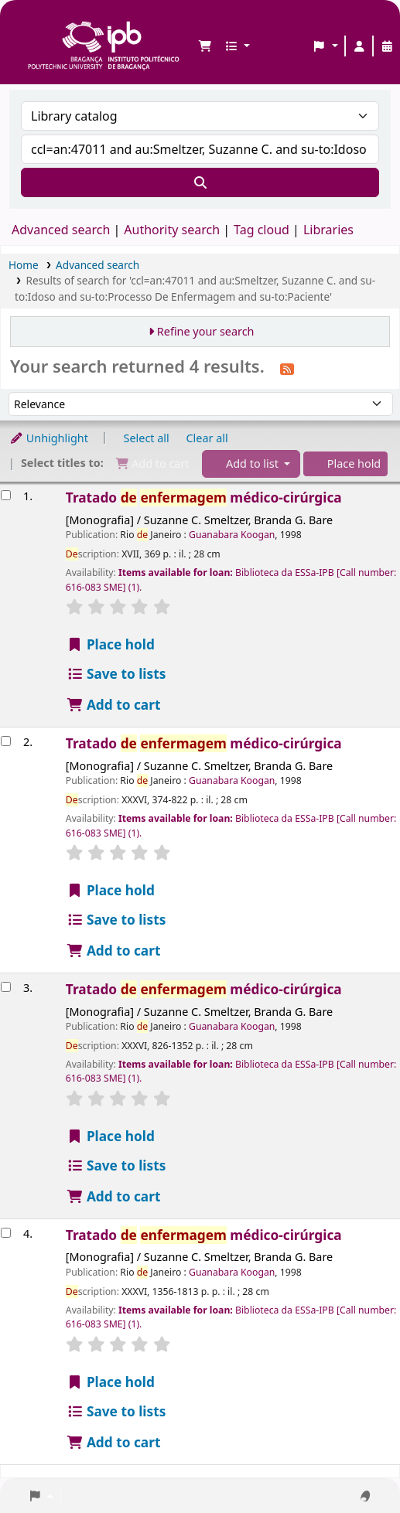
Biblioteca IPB (31, 24)
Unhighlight (48, 438)
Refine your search (206, 331)
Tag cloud (261, 229)
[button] (205, 46)
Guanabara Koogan (232, 534)
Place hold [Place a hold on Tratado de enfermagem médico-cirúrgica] (111, 644)
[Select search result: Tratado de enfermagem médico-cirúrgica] (6, 495)
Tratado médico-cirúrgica (204, 497)
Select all (146, 438)
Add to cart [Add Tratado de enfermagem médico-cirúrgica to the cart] (114, 705)
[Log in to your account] (359, 46)
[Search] (200, 182)
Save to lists (116, 674)
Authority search (172, 229)
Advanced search (61, 229)
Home (24, 264)
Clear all (207, 438)
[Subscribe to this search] (287, 368)
